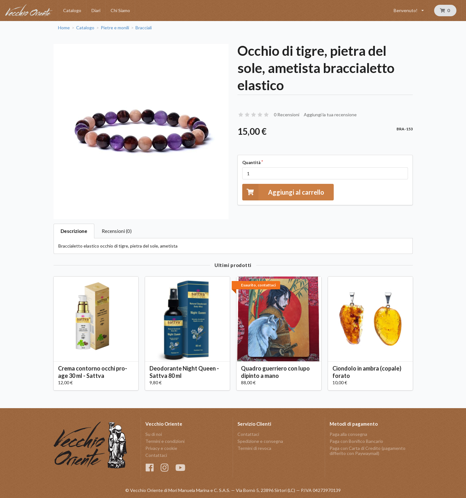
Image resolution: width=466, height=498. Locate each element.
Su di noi (153, 434)
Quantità (251, 162)
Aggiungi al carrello (283, 192)
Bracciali (143, 27)
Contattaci (156, 455)
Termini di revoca (254, 448)
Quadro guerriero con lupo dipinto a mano (275, 372)
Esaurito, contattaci (258, 285)
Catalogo (72, 10)
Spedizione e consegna (260, 441)
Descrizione (74, 231)
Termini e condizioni (165, 441)
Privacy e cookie (161, 448)
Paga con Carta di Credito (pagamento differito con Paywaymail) (367, 450)
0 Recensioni (286, 114)
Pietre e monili (115, 27)
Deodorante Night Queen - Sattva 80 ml (184, 372)
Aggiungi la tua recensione (330, 114)
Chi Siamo (120, 10)
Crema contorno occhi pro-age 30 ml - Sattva (92, 372)
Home (64, 27)
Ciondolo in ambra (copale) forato (366, 372)
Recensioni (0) (117, 231)
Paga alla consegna (348, 434)
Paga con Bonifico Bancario (356, 441)
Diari (95, 10)
